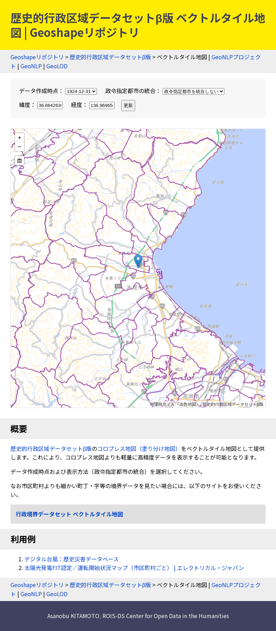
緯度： (41, 104)
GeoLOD (57, 66)
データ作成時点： (58, 90)
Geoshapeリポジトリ (37, 57)
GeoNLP (31, 66)
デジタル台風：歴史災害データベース (71, 559)
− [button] (19, 146)
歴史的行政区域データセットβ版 (110, 57)
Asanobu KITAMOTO (73, 615)
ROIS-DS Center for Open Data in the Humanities (165, 615)
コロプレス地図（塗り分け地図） (139, 448)
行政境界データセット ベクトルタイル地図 (69, 514)
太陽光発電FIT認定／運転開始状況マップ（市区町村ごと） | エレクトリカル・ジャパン (134, 567)
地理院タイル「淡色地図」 (175, 404)
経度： (93, 104)
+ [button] (19, 137)
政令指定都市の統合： (164, 90)
